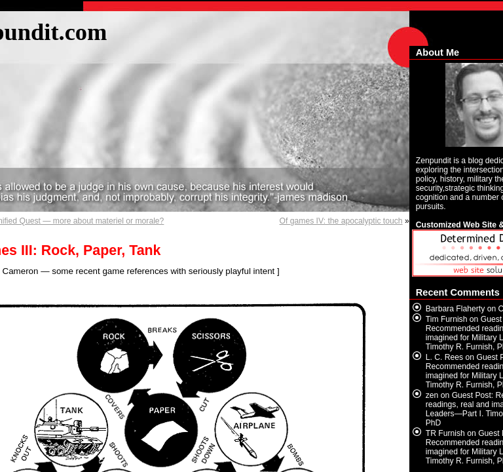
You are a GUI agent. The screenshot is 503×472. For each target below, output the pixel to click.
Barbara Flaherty (455, 308)
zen (432, 395)
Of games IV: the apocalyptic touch (341, 221)
